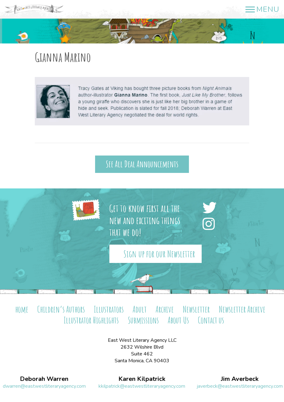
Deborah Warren (44, 379)
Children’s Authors (61, 309)
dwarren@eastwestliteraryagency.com (44, 386)
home (21, 309)
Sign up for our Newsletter (159, 254)
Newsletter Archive (242, 309)
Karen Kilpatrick (141, 379)
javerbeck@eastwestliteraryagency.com (240, 386)
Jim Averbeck (240, 379)
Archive (165, 309)
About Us (178, 320)
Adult (140, 309)
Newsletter (196, 309)
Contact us (211, 320)
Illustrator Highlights (91, 320)
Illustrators (109, 309)
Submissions (143, 320)
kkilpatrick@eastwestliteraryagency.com (141, 386)
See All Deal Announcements (142, 164)
